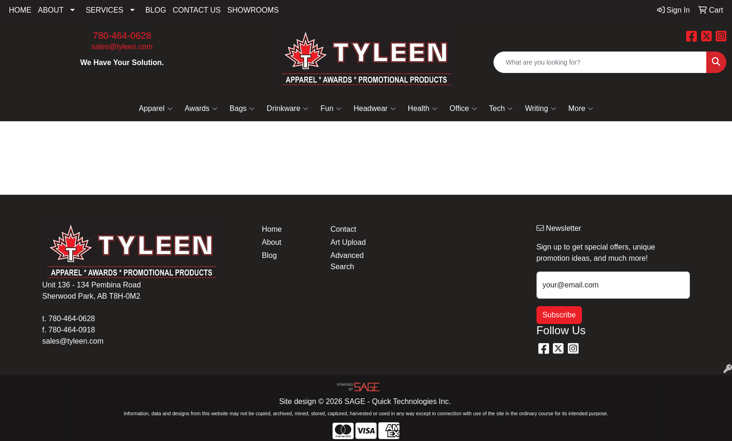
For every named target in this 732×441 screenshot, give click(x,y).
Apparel (156, 108)
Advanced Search (346, 261)
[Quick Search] (600, 62)
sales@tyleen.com (121, 47)
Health (422, 108)
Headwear (375, 108)
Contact (343, 229)
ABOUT (51, 10)
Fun (330, 108)
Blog (269, 255)
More (580, 108)
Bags (242, 108)
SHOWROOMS (253, 10)
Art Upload (348, 242)
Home (272, 229)
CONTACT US (197, 10)
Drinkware (287, 108)
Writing (540, 108)
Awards (201, 108)
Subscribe (559, 315)
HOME (20, 10)
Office (463, 108)
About (272, 242)
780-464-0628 (122, 35)
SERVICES (104, 10)
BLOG (155, 10)
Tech (501, 108)
